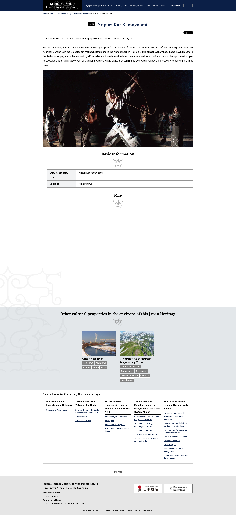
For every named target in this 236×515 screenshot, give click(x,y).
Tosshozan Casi (172, 440)
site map (118, 472)
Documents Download (155, 5)
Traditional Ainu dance (56, 410)
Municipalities (136, 5)
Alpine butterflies (143, 430)
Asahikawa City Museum (175, 437)
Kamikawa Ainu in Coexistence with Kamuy (62, 5)
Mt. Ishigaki (170, 444)
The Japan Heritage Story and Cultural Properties (105, 5)
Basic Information (53, 38)
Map (69, 38)
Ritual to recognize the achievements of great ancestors (175, 416)
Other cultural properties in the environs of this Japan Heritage (103, 38)
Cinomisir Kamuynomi (115, 424)
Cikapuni (109, 420)
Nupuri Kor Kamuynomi (145, 434)
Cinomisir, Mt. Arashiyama (117, 417)
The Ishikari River (83, 420)
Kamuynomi (81, 417)
